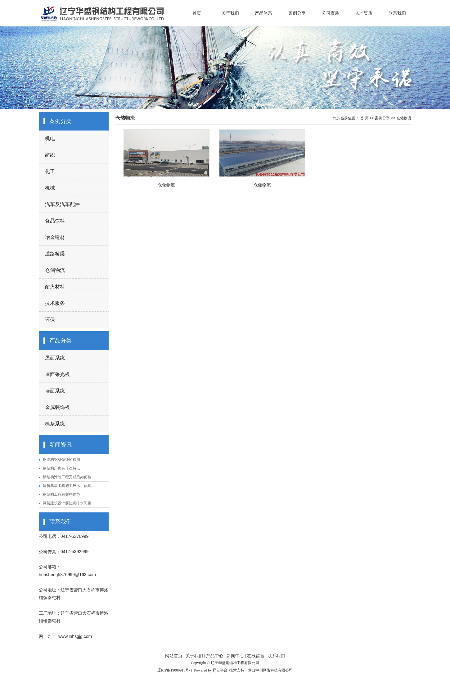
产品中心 (214, 655)
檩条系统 (55, 423)
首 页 (364, 118)
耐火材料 (55, 286)
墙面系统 (55, 390)
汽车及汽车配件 (62, 204)
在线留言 (255, 655)
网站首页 (173, 655)
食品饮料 (55, 220)
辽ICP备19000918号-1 (174, 670)
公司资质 (330, 13)
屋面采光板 (57, 374)
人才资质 (363, 13)
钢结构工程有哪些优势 (61, 494)
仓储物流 (55, 270)
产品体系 (263, 13)
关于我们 (230, 13)
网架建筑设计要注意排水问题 (67, 503)
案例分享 (297, 13)
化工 (50, 171)
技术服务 (55, 303)
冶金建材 (55, 237)
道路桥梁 (55, 253)
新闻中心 (235, 655)
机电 (50, 138)
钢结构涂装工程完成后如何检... (68, 477)
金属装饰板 (57, 407)
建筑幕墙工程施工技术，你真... (68, 486)
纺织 (50, 155)
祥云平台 (220, 670)
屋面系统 (55, 357)
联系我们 (397, 13)
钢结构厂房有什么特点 (61, 468)
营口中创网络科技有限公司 (270, 670)
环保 (50, 319)
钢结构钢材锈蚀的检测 (61, 459)
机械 (50, 187)
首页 (196, 13)
